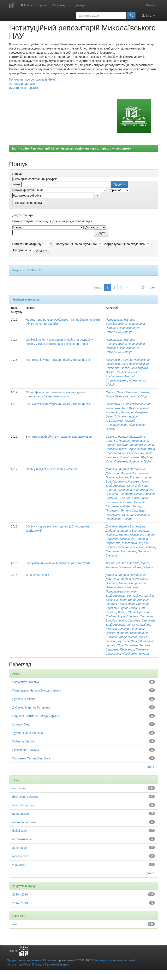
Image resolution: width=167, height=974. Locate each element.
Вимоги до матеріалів (23, 87)
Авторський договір (22, 83)
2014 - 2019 (20, 903)
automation (19, 847)
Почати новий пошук (29, 202)
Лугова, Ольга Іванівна (121, 392)
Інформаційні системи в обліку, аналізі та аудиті (58, 563)
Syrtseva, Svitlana (117, 498)
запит (16, 184)
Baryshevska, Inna (139, 453)
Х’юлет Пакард (32, 964)
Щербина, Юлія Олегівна (122, 457)
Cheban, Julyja (115, 616)
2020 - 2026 (20, 894)
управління (19, 864)
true (14, 924)
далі (152, 287)
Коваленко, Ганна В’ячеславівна (127, 359)
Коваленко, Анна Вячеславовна (127, 364)
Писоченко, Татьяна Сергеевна (127, 514)
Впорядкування (113, 244)
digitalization (20, 830)
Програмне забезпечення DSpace (29, 960)
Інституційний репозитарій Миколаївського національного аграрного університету (71, 148)
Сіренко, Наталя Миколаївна (125, 436)
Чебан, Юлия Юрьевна (133, 612)
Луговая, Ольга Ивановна (135, 641)
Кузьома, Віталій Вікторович (125, 628)
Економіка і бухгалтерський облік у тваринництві (58, 359)
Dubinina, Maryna (117, 477)
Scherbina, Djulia (140, 461)
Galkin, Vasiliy (132, 506)
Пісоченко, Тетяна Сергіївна (125, 510)
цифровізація (21, 813)
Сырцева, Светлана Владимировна (130, 494)
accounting (19, 788)
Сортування (64, 244)
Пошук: (17, 173)
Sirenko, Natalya (116, 445)
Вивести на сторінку (27, 244)
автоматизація (22, 839)
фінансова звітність (25, 796)
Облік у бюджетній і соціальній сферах (51, 469)
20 (143, 287)
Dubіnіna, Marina (116, 583)
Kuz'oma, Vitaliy (116, 637)
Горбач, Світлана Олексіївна (125, 547)
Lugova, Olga (138, 396)
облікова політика (24, 822)
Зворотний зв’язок (57, 964)
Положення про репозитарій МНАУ (32, 79)
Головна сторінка (33, 5)
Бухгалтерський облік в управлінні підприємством (59, 436)
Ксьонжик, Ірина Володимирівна (127, 599)
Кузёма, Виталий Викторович (126, 633)
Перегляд (61, 5)
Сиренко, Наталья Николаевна (127, 440)
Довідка (80, 5)
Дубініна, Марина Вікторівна (125, 469)
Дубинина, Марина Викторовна (127, 473)
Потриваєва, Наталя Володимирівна (36, 690)
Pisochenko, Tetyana (119, 518)
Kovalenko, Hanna (117, 368)
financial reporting (23, 805)
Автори (17, 250)
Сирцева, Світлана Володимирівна (129, 489)
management (20, 856)
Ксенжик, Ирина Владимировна (127, 604)
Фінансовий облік (37, 575)
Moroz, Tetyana (143, 567)
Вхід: (148, 15)
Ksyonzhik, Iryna (138, 485)
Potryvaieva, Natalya (119, 332)
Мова (150, 5)
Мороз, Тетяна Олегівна (122, 563)
